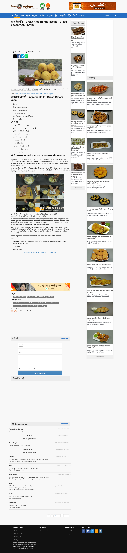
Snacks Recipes (17, 303)
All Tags (16, 540)
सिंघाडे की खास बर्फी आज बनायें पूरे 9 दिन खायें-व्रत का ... (77, 41)
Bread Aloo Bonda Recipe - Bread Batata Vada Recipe (40, 252)
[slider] (14, 311)
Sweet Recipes (76, 24)
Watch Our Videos (45, 531)
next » (66, 516)
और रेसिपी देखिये (78, 190)
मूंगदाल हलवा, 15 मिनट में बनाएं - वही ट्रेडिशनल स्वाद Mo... (77, 69)
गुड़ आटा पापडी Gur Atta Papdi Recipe (98, 264)
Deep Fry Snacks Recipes (20, 306)
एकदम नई (92, 78)
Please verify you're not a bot (28, 369)
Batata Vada (48, 296)
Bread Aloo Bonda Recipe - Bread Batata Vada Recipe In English (34, 93)
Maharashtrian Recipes (19, 296)
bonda (27, 296)
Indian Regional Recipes (41, 303)
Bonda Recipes (40, 306)
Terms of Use (69, 531)
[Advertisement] (40, 39)
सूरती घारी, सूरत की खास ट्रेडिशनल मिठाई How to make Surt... (77, 151)
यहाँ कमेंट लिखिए (64, 423)
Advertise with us (19, 534)
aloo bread (33, 296)
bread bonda (41, 296)
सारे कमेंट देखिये (64, 338)
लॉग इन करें (81, 15)
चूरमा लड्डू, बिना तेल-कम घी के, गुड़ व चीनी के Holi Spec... (77, 125)
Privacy (68, 534)
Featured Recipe (31, 306)
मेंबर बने (75, 15)
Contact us (17, 531)
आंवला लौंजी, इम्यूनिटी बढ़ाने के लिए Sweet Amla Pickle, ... (77, 176)
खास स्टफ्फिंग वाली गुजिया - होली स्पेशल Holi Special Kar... (77, 97)
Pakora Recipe (52, 303)
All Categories (18, 537)
